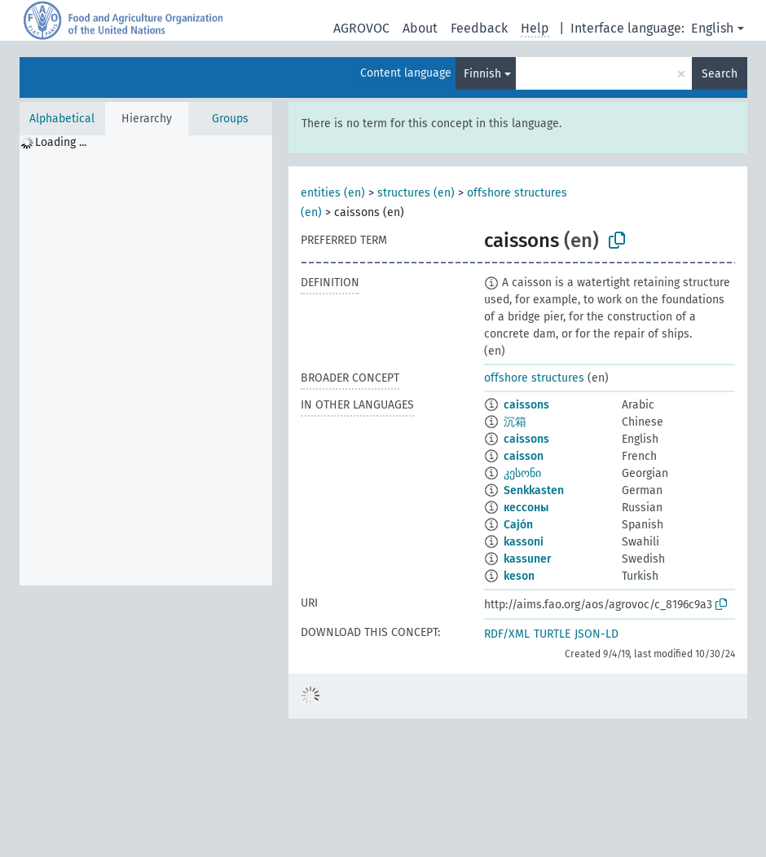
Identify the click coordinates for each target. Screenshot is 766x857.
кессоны (526, 508)
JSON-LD (596, 634)
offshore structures (534, 378)
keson (519, 576)
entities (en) (333, 193)
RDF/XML (507, 634)
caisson (524, 456)
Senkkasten (534, 490)
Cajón (518, 525)
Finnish (482, 74)
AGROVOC (361, 28)
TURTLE (552, 634)
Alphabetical (62, 119)
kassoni (524, 542)
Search (719, 74)
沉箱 (515, 422)
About (420, 28)
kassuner (528, 559)
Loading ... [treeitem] (60, 142)
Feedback (479, 28)
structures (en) (416, 193)
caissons (526, 405)
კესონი (522, 473)
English (712, 28)
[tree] (146, 360)
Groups (230, 119)
